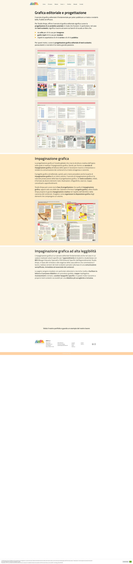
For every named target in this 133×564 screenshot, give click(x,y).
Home (44, 4)
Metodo (56, 4)
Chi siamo (50, 4)
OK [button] (130, 561)
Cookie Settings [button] (125, 561)
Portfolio (69, 4)
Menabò (75, 4)
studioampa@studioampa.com (62, 345)
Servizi (63, 4)
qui (82, 560)
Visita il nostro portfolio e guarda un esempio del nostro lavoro (66, 328)
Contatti (81, 4)
